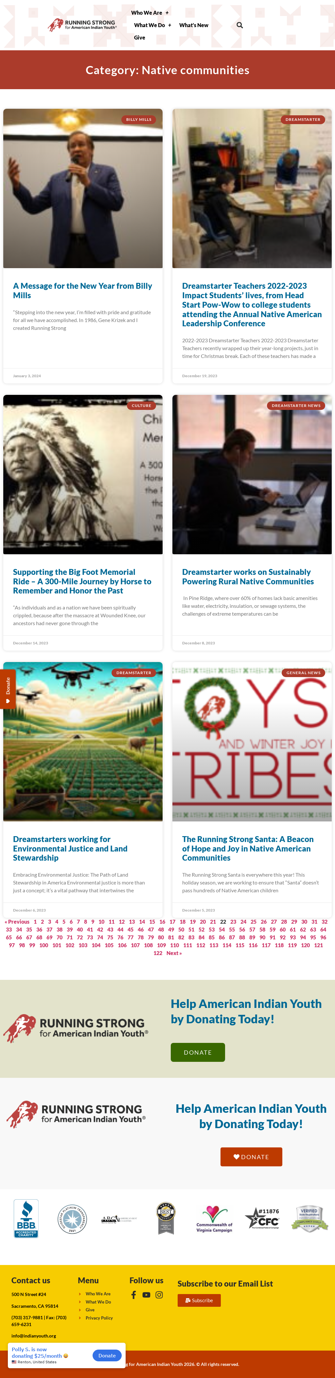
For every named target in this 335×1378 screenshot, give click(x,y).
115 (240, 945)
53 (212, 929)
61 (293, 929)
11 (112, 921)
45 (130, 929)
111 (187, 945)
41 (90, 929)
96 (323, 937)
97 (12, 945)
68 (39, 937)
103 (83, 945)
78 (141, 937)
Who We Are (149, 13)
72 (80, 937)
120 (305, 945)
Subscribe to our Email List (225, 1283)
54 (222, 929)
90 (262, 937)
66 (19, 937)
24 (243, 921)
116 (253, 945)
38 (59, 929)
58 (262, 929)
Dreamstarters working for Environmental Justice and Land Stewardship (70, 848)
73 (90, 937)
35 (29, 929)
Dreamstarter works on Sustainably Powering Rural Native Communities (248, 576)
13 (132, 921)
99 (32, 945)
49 (171, 929)
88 (242, 937)
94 (303, 937)
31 (314, 921)
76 (120, 937)
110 (174, 945)
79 (151, 937)
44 (120, 929)
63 (313, 929)
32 (324, 921)
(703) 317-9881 (27, 1317)
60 (283, 929)
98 (22, 945)
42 (100, 929)
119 (292, 945)
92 (283, 937)
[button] (240, 25)
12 (122, 921)
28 (284, 921)
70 (59, 937)
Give (139, 37)
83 (191, 937)
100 (43, 945)
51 (191, 929)
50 (181, 929)
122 (157, 953)
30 (304, 921)
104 (96, 945)
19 (193, 921)
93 (293, 937)
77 (130, 937)
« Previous (17, 921)
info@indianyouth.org (33, 1335)
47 (151, 929)
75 (110, 937)
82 (181, 937)
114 (226, 945)
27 (274, 921)
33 (9, 929)
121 (318, 945)
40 (80, 929)
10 (101, 921)
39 (70, 929)
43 (110, 929)
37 (49, 929)
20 (203, 921)
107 (135, 945)
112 (200, 945)
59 (272, 929)
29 (294, 921)
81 (171, 937)
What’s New (193, 25)
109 (161, 945)
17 (172, 921)
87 (232, 937)
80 (161, 937)
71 (70, 937)
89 (252, 937)
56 (242, 929)
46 (141, 929)
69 (49, 937)
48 (161, 929)
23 (233, 921)
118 (279, 945)
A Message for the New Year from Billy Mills (82, 290)
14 (142, 921)
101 (56, 945)
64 (323, 929)
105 (109, 945)
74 (100, 937)
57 (252, 929)
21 (213, 921)
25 (253, 921)
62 (303, 929)
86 (222, 937)
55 (232, 929)
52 (201, 929)
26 (264, 921)
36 (39, 929)
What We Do (152, 25)
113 (213, 945)
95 (313, 937)
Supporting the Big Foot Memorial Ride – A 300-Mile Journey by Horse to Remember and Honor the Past (82, 581)
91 (272, 937)
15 (152, 921)
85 (212, 937)
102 (69, 945)
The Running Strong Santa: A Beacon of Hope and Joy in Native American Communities (248, 848)
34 (19, 929)
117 (266, 945)
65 (9, 937)
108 (148, 945)
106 (122, 945)
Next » (174, 953)
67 (29, 937)
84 (201, 937)
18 (182, 921)
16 (162, 921)
